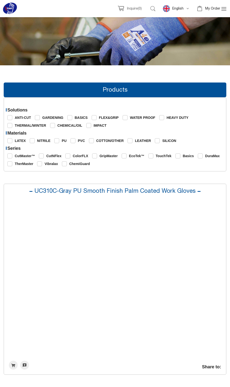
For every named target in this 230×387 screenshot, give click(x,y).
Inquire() (134, 8)
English (173, 8)
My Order (212, 8)
